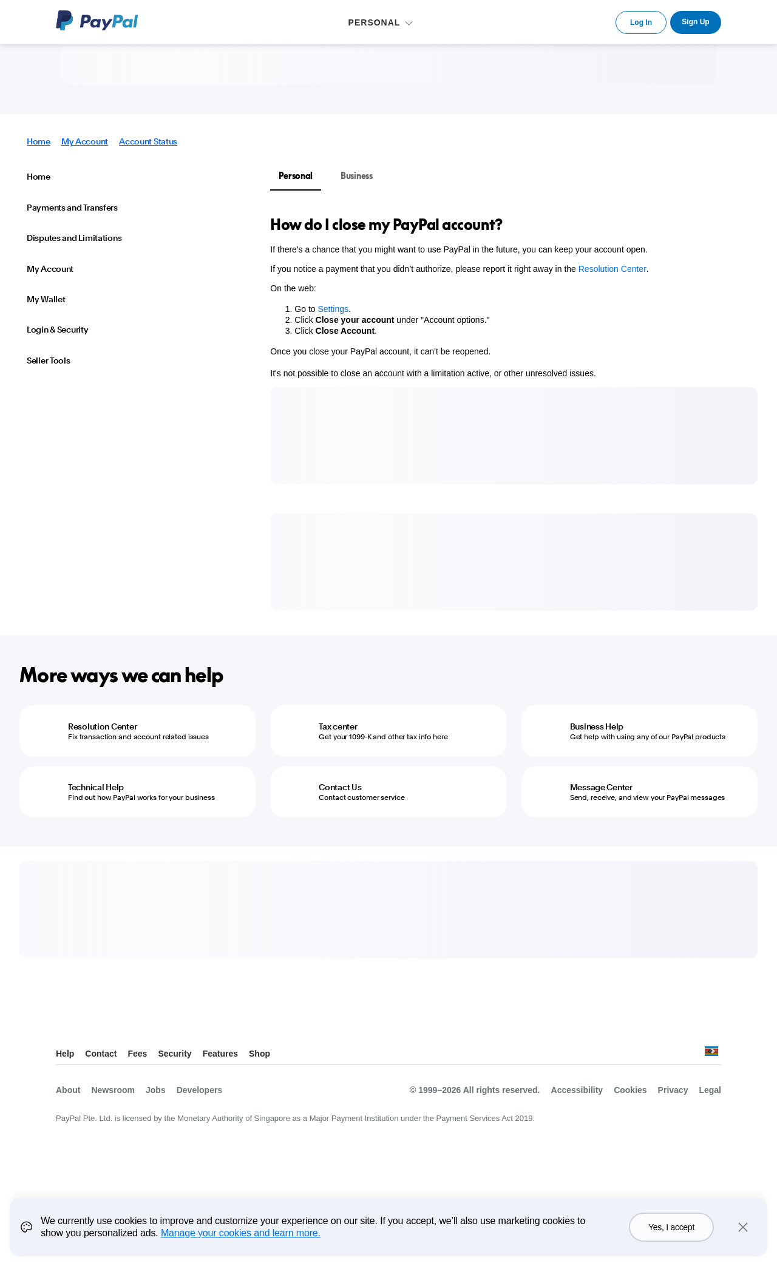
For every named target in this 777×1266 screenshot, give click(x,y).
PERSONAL (374, 22)
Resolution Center (612, 269)
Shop (259, 1053)
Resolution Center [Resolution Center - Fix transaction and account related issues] (102, 726)
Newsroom (113, 1090)
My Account (84, 141)
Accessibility (577, 1090)
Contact (101, 1053)
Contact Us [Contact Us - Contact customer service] (340, 787)
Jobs (156, 1090)
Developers (199, 1090)
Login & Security (58, 329)
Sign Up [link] (695, 22)
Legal (710, 1090)
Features (220, 1053)
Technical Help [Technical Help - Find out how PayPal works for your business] (96, 787)
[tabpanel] (506, 297)
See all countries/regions (711, 1054)
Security (174, 1053)
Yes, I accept (671, 1227)
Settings (332, 309)
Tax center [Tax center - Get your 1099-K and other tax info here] (338, 726)
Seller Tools (48, 360)
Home (38, 141)
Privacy (673, 1090)
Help (65, 1053)
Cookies (630, 1090)
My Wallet (46, 299)
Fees (137, 1053)
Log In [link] (641, 22)
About (68, 1090)
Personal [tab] (296, 176)
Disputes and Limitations (74, 238)
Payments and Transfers (72, 207)
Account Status (148, 141)
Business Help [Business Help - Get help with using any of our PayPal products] (596, 726)
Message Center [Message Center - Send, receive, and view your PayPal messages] (601, 787)
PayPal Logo (97, 20)
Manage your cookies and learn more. (241, 1233)
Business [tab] (357, 176)
